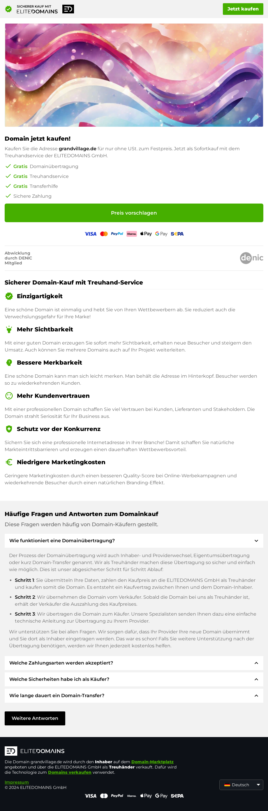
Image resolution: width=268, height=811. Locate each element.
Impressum (17, 782)
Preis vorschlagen (134, 213)
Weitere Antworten (35, 718)
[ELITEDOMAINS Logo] (92, 751)
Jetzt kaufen (243, 9)
